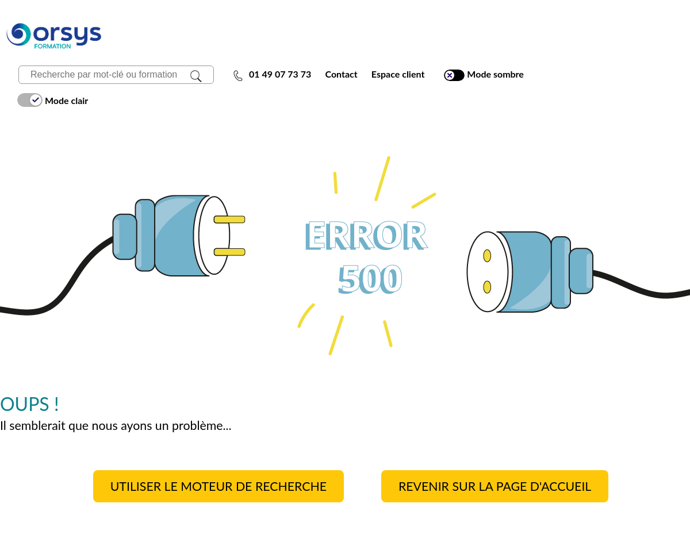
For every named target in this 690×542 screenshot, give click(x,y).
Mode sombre (483, 74)
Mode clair (52, 100)
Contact (341, 73)
